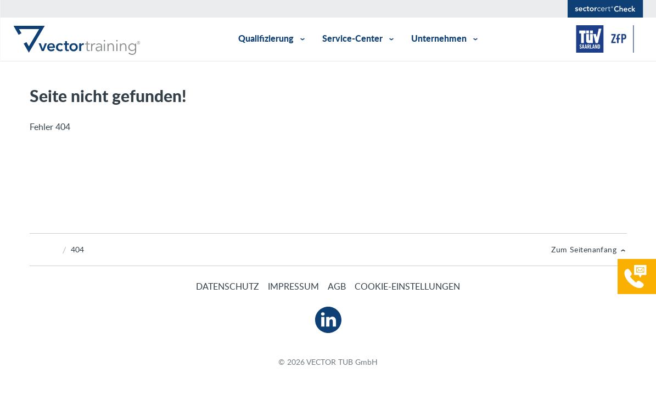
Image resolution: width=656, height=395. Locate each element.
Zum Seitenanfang (583, 249)
